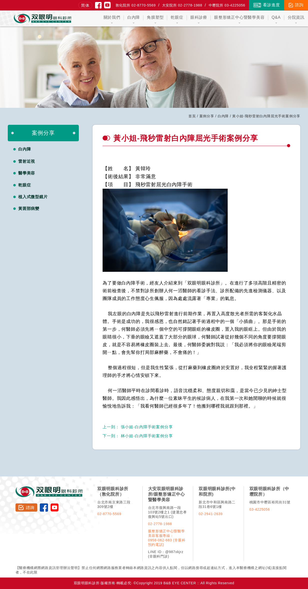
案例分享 (206, 116)
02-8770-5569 (109, 514)
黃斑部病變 (29, 208)
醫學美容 (26, 173)
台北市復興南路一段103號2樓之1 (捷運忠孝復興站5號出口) (167, 512)
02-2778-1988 (160, 524)
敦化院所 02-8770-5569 (136, 5)
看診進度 (266, 5)
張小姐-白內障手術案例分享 (138, 427)
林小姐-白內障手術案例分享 (138, 436)
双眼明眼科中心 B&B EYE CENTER (43, 18)
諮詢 (296, 5)
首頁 (192, 116)
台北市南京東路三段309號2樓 (113, 504)
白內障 (223, 116)
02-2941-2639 (211, 514)
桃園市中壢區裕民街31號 (269, 502)
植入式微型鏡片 (33, 197)
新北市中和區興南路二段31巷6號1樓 (217, 504)
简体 (85, 5)
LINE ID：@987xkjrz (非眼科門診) (165, 554)
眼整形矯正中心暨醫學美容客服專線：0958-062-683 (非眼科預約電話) (167, 538)
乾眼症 (24, 185)
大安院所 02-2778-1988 (182, 5)
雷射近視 (26, 161)
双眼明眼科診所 (49, 488)
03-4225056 (259, 509)
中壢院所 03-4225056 (227, 5)
